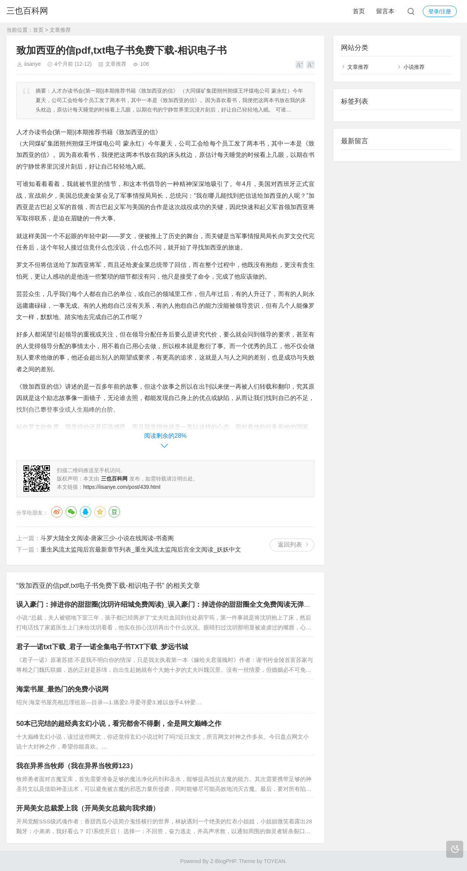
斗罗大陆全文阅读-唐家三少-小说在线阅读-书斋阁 (107, 538)
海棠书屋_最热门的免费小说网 (62, 689)
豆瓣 (114, 512)
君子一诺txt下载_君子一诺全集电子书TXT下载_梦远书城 (102, 647)
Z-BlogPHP (223, 861)
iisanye (32, 64)
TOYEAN (274, 861)
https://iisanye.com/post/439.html (121, 487)
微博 (56, 512)
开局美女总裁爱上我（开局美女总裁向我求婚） (87, 808)
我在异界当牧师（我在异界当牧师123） (76, 766)
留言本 (385, 11)
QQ (85, 512)
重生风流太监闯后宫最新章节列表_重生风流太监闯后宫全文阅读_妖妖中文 (140, 549)
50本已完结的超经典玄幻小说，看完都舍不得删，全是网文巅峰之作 (118, 723)
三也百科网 (27, 11)
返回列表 (290, 544)
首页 (359, 11)
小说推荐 (414, 67)
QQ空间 (100, 512)
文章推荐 (60, 30)
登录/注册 (439, 11)
